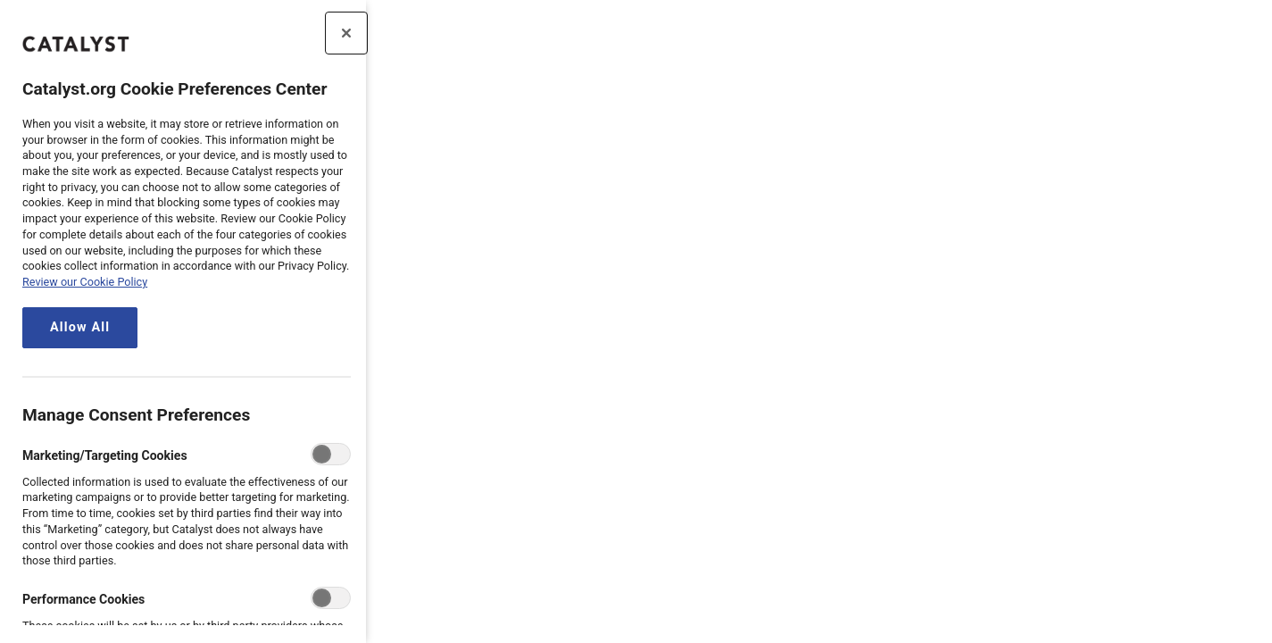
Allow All (80, 327)
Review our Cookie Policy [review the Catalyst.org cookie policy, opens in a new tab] (84, 281)
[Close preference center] (346, 33)
